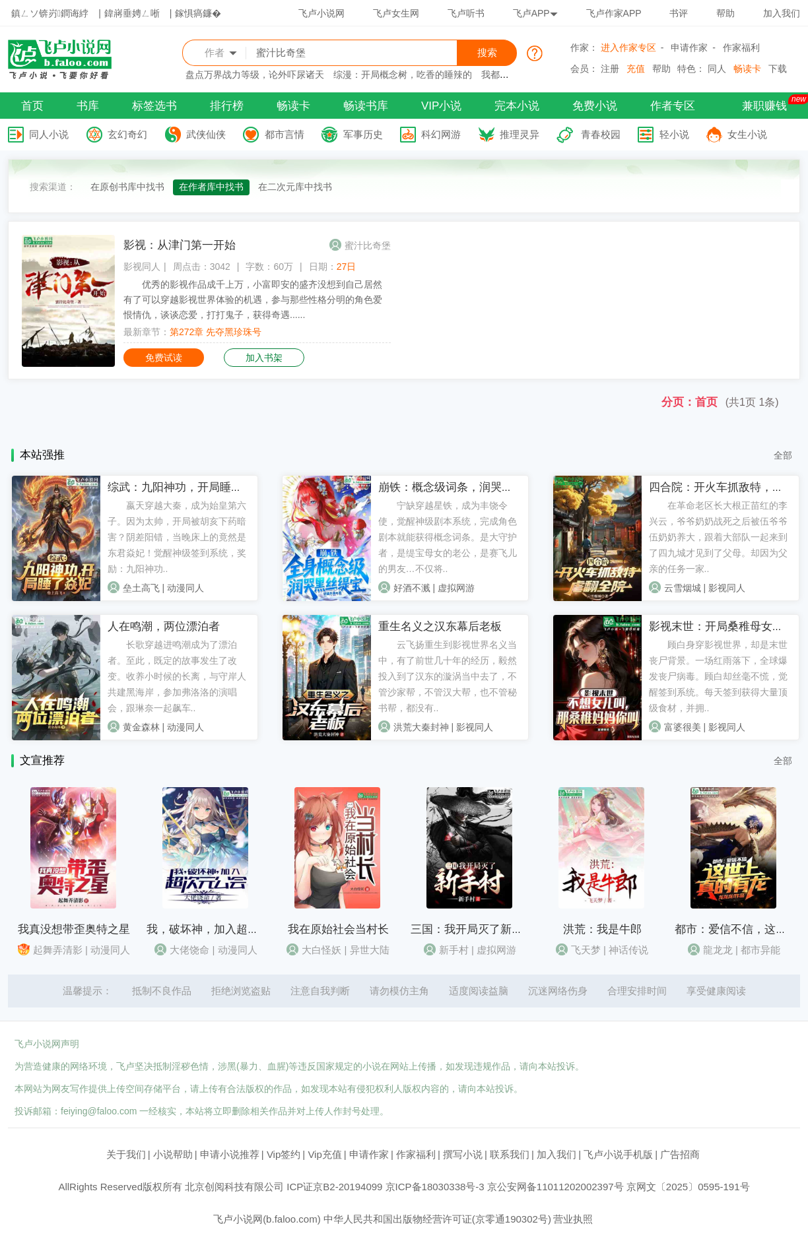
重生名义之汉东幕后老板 (440, 626)
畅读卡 (747, 68)
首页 (32, 106)
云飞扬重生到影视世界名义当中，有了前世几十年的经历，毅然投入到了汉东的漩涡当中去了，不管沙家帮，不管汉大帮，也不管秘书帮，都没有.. (447, 676)
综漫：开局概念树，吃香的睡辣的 (402, 74)
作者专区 (672, 106)
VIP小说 (441, 106)
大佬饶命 (189, 949)
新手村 (454, 949)
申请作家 (689, 47)
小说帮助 (173, 1154)
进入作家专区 (628, 47)
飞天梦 (586, 949)
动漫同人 (185, 588)
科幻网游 (441, 134)
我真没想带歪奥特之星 (74, 929)
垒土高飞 (141, 588)
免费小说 (594, 106)
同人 (717, 68)
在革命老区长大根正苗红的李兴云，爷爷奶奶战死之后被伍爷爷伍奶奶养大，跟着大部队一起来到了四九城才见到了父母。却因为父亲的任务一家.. (718, 537)
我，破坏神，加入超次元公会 (219, 929)
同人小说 (49, 134)
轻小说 (674, 134)
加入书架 (264, 357)
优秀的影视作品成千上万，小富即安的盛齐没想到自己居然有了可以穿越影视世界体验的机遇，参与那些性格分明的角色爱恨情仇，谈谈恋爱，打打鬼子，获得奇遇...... (252, 299)
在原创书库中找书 (127, 186)
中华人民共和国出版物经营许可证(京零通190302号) (437, 1219)
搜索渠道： (53, 186)
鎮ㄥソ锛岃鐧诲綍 (49, 13)
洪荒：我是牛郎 (602, 929)
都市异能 (760, 949)
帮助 (725, 13)
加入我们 (781, 13)
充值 (635, 68)
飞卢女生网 (396, 13)
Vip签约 (283, 1154)
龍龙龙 (718, 949)
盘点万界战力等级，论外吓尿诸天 (254, 74)
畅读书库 (365, 106)
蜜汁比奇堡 (368, 245)
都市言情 (284, 134)
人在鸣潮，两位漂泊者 (164, 626)
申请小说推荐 (229, 1154)
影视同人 (141, 266)
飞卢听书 (466, 13)
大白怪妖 (321, 949)
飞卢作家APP (614, 13)
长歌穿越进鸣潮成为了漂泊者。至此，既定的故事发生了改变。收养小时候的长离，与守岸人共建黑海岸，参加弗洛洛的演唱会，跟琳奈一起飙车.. (177, 676)
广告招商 (680, 1154)
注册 (610, 68)
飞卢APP (535, 13)
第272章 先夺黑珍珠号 (215, 332)
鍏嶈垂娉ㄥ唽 (132, 13)
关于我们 (126, 1154)
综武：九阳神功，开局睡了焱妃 (186, 487)
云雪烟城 (682, 588)
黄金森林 (141, 727)
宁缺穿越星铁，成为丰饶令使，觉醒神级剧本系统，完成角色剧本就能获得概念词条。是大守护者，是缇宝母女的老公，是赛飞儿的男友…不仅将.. (447, 537)
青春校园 (601, 134)
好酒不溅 (411, 588)
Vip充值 (324, 1154)
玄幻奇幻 (127, 134)
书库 (88, 106)
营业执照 (573, 1219)
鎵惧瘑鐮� (198, 13)
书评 (678, 13)
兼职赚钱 (764, 106)
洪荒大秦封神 (421, 727)
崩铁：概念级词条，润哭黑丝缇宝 (462, 487)
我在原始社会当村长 (338, 929)
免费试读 (163, 357)
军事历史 (363, 134)
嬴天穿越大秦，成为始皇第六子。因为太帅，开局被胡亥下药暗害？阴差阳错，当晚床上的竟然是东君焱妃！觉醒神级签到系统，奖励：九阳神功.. (177, 537)
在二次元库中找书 (295, 186)
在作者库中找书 (211, 186)
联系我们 (509, 1154)
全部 (783, 455)
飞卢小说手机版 (618, 1154)
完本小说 (516, 106)
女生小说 (747, 134)
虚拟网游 (456, 588)
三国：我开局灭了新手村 (472, 929)
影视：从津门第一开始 (179, 245)
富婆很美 (682, 727)
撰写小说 (463, 1154)
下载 (777, 68)
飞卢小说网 (321, 13)
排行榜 (227, 106)
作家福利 (741, 47)
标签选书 (154, 106)
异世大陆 (369, 949)
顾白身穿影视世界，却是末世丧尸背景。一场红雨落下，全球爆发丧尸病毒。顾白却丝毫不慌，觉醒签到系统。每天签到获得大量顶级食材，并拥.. (718, 676)
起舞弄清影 (58, 949)
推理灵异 (519, 134)
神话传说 (628, 949)
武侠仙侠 (206, 134)
